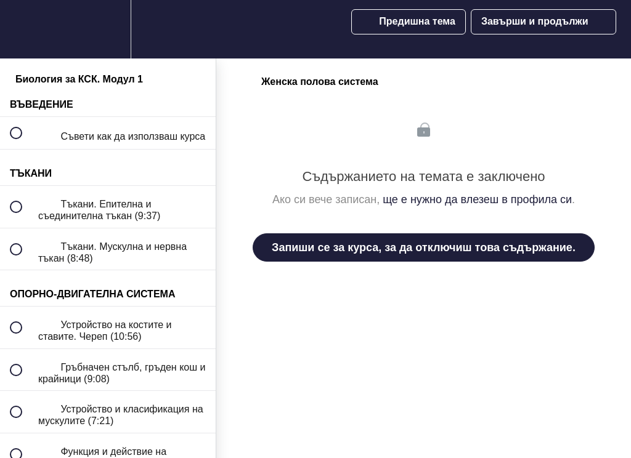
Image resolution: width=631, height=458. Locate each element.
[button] (23, 29)
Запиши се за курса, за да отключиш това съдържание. (424, 247)
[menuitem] (108, 29)
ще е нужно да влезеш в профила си (477, 199)
